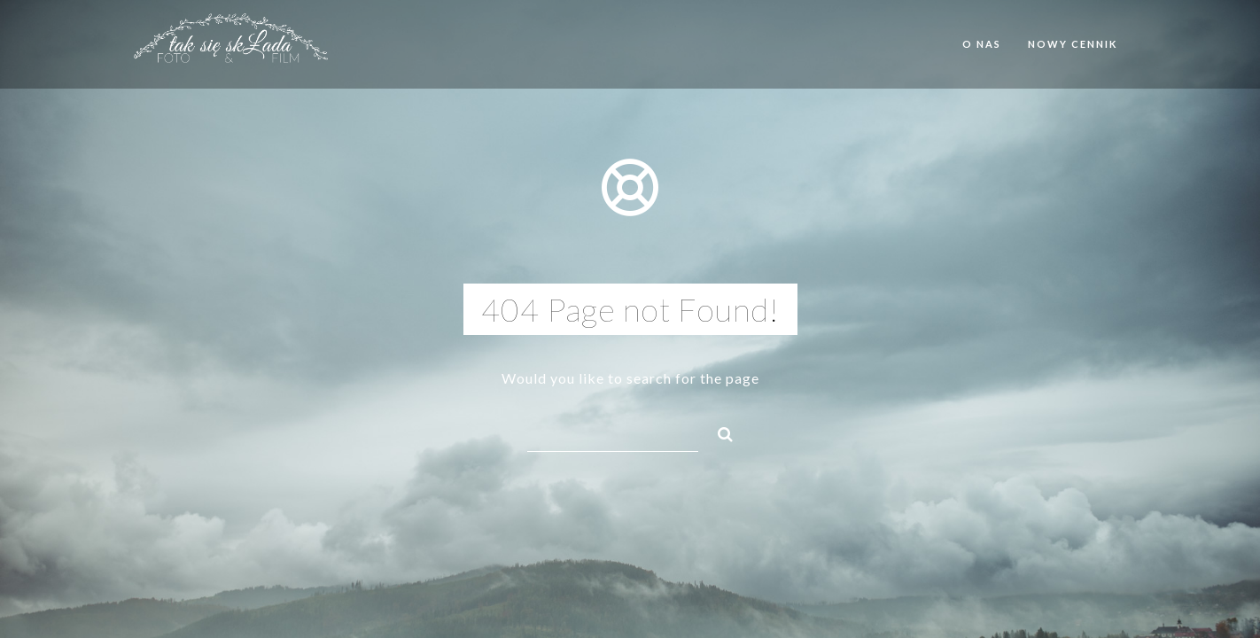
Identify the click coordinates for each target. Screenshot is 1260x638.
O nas (981, 44)
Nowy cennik (1072, 44)
